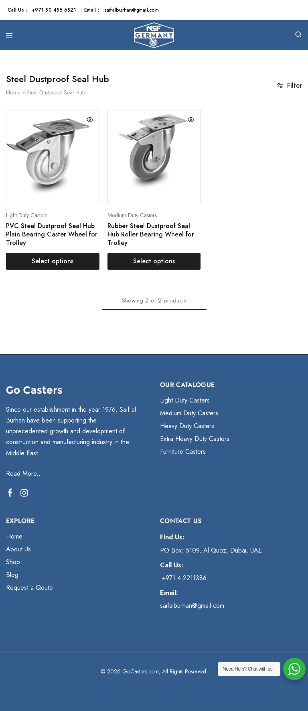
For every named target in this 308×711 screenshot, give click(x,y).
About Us (18, 549)
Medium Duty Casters (132, 215)
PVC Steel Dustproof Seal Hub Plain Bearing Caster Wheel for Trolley (51, 234)
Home (13, 92)
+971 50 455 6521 (55, 10)
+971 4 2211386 (183, 578)
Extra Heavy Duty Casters (194, 438)
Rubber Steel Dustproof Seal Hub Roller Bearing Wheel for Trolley (150, 234)
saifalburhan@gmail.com (131, 10)
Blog (12, 574)
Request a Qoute (29, 587)
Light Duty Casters (26, 215)
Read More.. (23, 473)
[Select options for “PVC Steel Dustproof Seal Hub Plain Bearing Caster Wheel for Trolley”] (52, 261)
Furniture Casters (183, 451)
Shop (13, 562)
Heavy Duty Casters (187, 426)
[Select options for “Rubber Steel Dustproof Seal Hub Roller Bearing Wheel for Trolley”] (154, 261)
